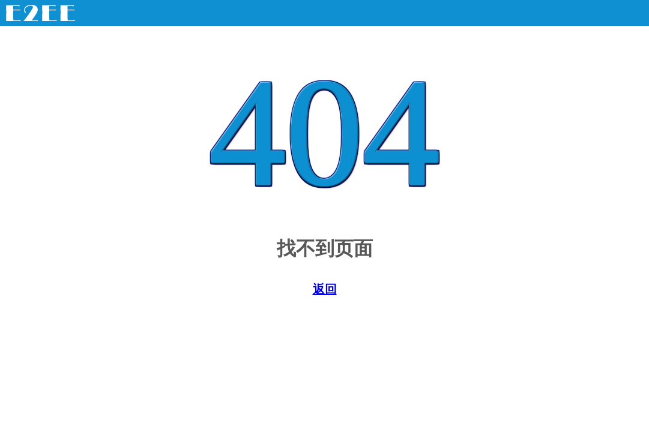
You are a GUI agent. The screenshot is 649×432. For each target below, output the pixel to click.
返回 (325, 289)
